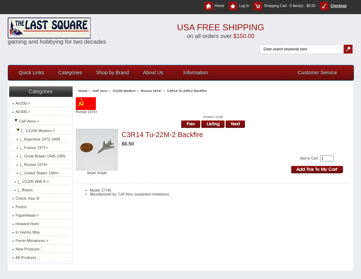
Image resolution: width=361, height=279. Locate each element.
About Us (153, 72)
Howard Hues (25, 224)
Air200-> (21, 103)
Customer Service (317, 72)
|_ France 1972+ (30, 147)
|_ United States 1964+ (35, 173)
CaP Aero (99, 91)
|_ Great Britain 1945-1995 (39, 156)
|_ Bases (22, 190)
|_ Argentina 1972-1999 (36, 139)
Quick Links (31, 72)
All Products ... (26, 257)
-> (25, 121)
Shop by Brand (112, 72)
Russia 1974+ (151, 91)
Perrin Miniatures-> (30, 240)
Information (195, 72)
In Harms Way (26, 232)
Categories (70, 72)
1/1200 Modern (124, 91)
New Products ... (28, 249)
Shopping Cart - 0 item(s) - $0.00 (284, 6)
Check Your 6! (26, 198)
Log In (238, 6)
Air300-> (21, 112)
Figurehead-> (25, 215)
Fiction (19, 207)
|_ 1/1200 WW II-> (30, 181)
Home (214, 6)
